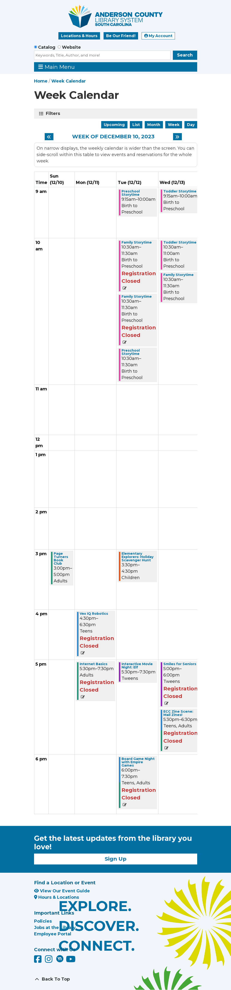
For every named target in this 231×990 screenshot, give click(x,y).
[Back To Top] (115, 979)
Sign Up (115, 858)
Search (185, 55)
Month (153, 124)
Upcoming (114, 124)
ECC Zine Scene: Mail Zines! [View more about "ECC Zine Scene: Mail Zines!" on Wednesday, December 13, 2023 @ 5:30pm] (178, 713)
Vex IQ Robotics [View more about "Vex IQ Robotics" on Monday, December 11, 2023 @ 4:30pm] (94, 613)
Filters (54, 113)
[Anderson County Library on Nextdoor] (60, 958)
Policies (43, 921)
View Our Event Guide (62, 891)
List (136, 124)
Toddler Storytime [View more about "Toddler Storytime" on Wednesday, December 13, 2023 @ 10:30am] (179, 242)
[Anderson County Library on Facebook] (38, 960)
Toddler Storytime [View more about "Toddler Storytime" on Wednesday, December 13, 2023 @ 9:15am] (179, 191)
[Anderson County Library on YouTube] (71, 960)
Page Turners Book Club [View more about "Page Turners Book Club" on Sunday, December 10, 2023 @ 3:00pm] (61, 558)
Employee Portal (52, 934)
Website (71, 47)
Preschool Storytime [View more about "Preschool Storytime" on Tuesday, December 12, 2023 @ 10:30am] (131, 352)
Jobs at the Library (55, 927)
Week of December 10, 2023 (113, 137)
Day (191, 124)
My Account (158, 36)
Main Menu (56, 66)
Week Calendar (68, 81)
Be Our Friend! (120, 36)
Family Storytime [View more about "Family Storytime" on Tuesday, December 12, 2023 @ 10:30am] (137, 242)
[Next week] (177, 136)
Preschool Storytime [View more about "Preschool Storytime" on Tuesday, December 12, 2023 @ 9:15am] (131, 193)
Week (173, 124)
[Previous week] (49, 136)
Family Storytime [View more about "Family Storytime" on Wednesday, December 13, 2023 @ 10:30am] (178, 274)
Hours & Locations (56, 897)
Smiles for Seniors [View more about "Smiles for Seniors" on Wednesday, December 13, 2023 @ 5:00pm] (179, 664)
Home (41, 81)
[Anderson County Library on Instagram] (49, 960)
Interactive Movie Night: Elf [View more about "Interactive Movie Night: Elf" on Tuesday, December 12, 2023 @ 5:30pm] (137, 665)
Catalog (46, 47)
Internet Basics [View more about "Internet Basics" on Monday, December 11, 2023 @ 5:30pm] (93, 664)
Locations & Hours (79, 36)
